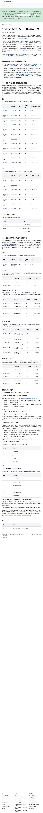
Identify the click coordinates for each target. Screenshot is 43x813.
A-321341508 (14, 194)
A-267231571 (13, 180)
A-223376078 (14, 110)
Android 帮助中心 (33, 795)
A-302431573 (14, 143)
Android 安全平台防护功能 (18, 56)
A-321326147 (13, 208)
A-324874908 (14, 115)
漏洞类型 (6, 89)
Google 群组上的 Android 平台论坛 (21, 805)
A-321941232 (13, 120)
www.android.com (33, 802)
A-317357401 (13, 134)
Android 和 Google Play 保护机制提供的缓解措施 (16, 54)
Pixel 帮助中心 (32, 798)
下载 (2, 800)
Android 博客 (18, 800)
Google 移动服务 (30, 74)
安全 (10, 24)
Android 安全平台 (13, 64)
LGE (15, 515)
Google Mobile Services (34, 804)
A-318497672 (14, 153)
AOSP (3, 24)
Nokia (23, 515)
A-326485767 (14, 139)
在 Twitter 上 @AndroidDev (21, 798)
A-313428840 (14, 129)
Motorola (19, 515)
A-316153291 (13, 124)
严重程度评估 (23, 48)
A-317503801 (14, 148)
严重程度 (11, 89)
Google (6, 515)
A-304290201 (14, 162)
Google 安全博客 (18, 802)
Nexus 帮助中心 (32, 800)
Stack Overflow (32, 806)
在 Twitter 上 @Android (20, 795)
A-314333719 (13, 158)
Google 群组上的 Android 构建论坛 (21, 808)
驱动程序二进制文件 (6, 806)
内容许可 (14, 534)
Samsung (28, 515)
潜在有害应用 (8, 74)
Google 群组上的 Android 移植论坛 (21, 811)
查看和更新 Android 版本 (21, 38)
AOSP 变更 (17, 18)
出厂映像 (3, 804)
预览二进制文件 (5, 802)
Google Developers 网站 (7, 503)
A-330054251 (14, 189)
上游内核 (13, 265)
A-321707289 (14, 199)
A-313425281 (13, 204)
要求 (2, 798)
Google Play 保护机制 (32, 64)
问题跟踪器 (31, 808)
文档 (3, 5)
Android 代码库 (5, 795)
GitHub (3, 808)
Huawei (11, 515)
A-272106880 (14, 185)
